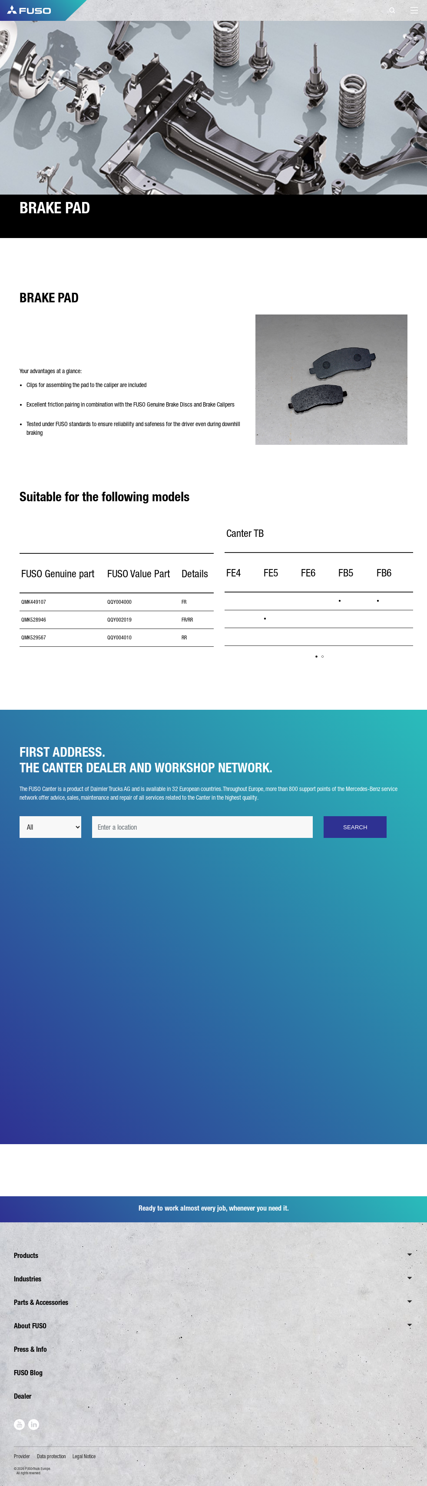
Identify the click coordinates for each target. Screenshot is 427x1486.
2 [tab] (322, 656)
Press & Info (30, 1349)
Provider (22, 1456)
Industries (27, 1279)
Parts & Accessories (41, 1302)
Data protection (51, 1456)
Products (26, 1255)
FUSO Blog (28, 1373)
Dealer (22, 1396)
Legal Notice (84, 1456)
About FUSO (30, 1326)
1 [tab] (316, 656)
